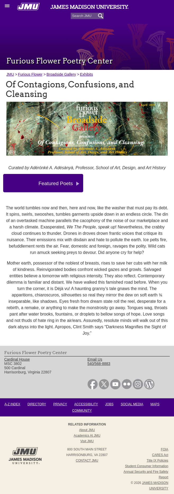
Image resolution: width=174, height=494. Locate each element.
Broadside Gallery (61, 74)
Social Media (132, 404)
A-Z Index (12, 404)
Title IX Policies (157, 460)
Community (82, 410)
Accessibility (86, 404)
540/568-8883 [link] (98, 363)
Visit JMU (86, 441)
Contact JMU (87, 460)
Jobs (109, 404)
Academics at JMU (87, 435)
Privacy (60, 404)
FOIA (164, 449)
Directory (37, 404)
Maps (154, 404)
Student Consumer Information (146, 466)
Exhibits (86, 74)
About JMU (87, 430)
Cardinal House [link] (17, 359)
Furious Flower (30, 74)
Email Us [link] (94, 359)
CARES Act (160, 455)
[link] (92, 388)
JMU (10, 74)
